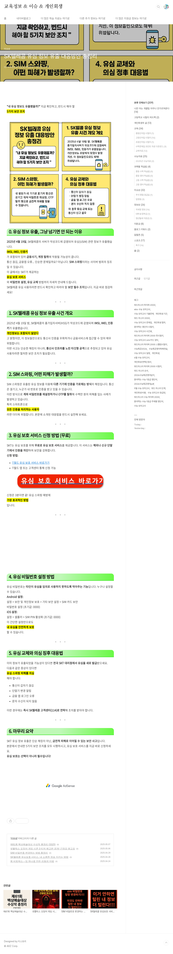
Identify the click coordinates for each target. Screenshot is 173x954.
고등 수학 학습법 (144, 180)
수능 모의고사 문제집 (143, 322)
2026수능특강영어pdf (144, 384)
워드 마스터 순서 (141, 370)
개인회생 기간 (161, 313)
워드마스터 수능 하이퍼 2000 (147, 397)
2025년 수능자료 (145, 161)
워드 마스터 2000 (142, 318)
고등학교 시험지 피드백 (146, 117)
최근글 (137, 278)
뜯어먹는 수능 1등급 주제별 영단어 (148, 401)
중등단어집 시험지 (145, 133)
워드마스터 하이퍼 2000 (144, 305)
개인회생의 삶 (142, 123)
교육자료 (141, 151)
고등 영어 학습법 (144, 184)
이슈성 (14, 838)
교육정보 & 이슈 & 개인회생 (33, 6)
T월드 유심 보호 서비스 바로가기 (31, 463)
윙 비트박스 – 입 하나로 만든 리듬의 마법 (32, 861)
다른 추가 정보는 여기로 (92, 18)
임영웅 (140, 199)
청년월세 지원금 (144, 218)
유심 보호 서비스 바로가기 (62, 481)
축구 (140, 245)
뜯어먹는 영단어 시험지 (144, 327)
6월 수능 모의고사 (142, 357)
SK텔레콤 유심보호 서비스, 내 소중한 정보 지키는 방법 (39, 857)
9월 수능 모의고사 (142, 388)
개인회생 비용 (140, 392)
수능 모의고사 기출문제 (144, 313)
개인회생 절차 (159, 322)
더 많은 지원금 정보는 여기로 (131, 18)
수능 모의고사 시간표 (143, 331)
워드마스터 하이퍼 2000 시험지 (148, 366)
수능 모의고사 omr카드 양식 (146, 340)
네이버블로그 (24, 18)
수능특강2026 (140, 349)
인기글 (147, 278)
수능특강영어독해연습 (158, 349)
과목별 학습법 (142, 166)
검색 (158, 6)
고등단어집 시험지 (145, 137)
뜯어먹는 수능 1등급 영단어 (145, 379)
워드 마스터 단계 (158, 388)
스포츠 (139, 240)
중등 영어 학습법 (144, 176)
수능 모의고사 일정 (142, 353)
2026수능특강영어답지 (144, 375)
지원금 (139, 223)
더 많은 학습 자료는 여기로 (55, 18)
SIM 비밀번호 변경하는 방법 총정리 (29, 852)
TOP (166, 942)
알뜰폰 (139, 235)
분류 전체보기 (143, 102)
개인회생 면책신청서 (142, 362)
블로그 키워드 (142, 229)
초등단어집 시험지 (145, 142)
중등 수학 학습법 (144, 171)
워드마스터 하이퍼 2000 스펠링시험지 (150, 344)
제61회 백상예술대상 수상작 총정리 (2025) (33, 844)
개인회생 (155, 353)
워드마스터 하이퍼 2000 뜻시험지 (148, 335)
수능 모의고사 (140, 406)
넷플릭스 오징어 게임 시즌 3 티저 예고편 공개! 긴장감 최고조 (42, 848)
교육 (138, 128)
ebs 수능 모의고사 (142, 309)
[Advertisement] (60, 545)
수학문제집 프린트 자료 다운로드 (151, 146)
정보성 (139, 204)
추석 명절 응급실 (144, 195)
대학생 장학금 (143, 214)
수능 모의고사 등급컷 (156, 392)
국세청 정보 (143, 209)
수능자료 (140, 156)
